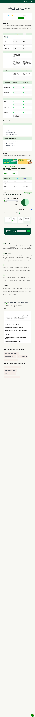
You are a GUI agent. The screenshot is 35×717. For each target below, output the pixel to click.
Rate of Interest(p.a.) (7, 204)
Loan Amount (6, 172)
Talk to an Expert (22, 231)
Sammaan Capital (17, 27)
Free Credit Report (26, 1)
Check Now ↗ (6, 37)
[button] (18, 313)
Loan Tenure (6, 209)
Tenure (13, 172)
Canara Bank (5, 27)
